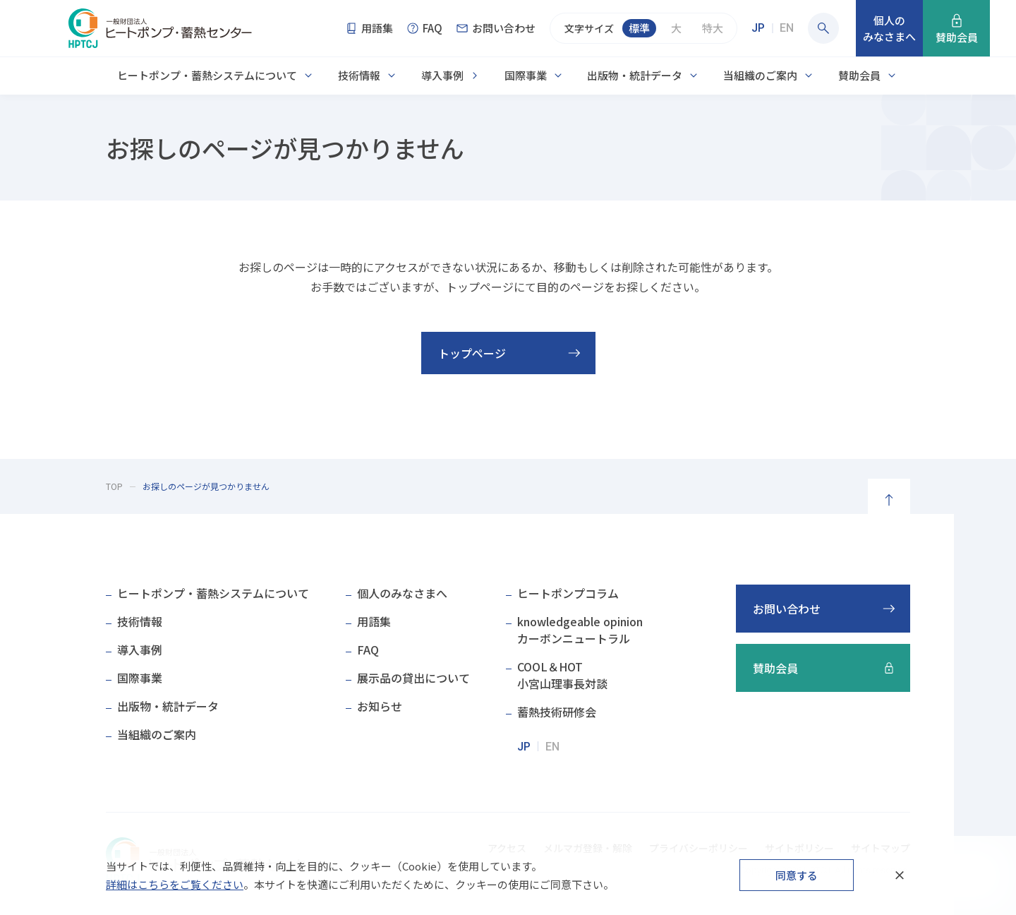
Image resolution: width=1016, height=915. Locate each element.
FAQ (368, 649)
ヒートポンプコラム (568, 593)
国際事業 (525, 75)
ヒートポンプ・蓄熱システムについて (207, 75)
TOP (114, 486)
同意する (796, 875)
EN (787, 28)
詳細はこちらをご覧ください (174, 884)
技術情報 (359, 75)
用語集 (374, 621)
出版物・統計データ (634, 75)
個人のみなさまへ (402, 593)
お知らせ (379, 706)
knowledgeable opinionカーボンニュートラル (580, 630)
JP (758, 28)
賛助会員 (859, 75)
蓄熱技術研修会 (556, 711)
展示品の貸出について (413, 677)
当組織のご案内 (760, 75)
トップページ (472, 353)
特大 (712, 27)
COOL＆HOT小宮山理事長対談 (562, 675)
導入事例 (442, 75)
